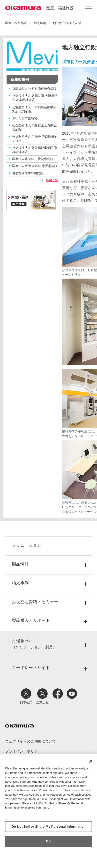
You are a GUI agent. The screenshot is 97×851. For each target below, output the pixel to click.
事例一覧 (52, 180)
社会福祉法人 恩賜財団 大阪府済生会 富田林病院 (34, 98)
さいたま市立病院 (24, 118)
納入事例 (40, 23)
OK (48, 841)
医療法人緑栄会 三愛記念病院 (32, 159)
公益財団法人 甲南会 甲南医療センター (34, 139)
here (60, 790)
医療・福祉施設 (59, 8)
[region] (48, 802)
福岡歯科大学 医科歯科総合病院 (34, 89)
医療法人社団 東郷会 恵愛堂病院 (34, 166)
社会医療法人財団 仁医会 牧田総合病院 (34, 127)
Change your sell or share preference (32, 816)
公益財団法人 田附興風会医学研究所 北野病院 (34, 109)
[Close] (90, 761)
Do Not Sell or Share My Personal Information (48, 826)
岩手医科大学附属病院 (27, 173)
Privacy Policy (16, 811)
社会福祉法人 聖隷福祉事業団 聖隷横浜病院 (34, 150)
